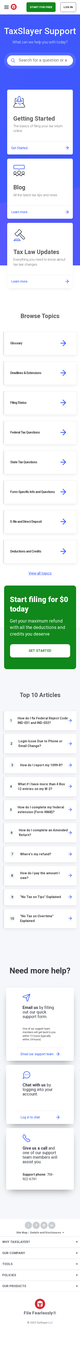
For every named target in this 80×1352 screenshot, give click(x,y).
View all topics (40, 573)
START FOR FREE (41, 7)
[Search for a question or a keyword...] (40, 61)
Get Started (40, 651)
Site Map (21, 1232)
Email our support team (37, 1054)
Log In (68, 7)
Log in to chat (30, 1117)
